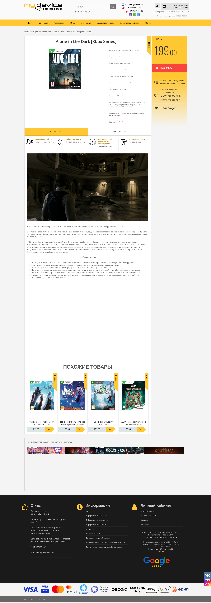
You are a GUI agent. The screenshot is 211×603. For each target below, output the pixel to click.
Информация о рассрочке (97, 520)
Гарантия (90, 530)
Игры (72, 22)
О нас (148, 22)
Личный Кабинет (148, 510)
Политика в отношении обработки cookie (104, 549)
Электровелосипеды (129, 22)
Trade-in (28, 22)
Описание (56, 131)
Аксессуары (59, 22)
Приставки (43, 22)
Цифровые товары (105, 22)
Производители (93, 535)
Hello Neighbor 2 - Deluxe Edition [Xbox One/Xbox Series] (72, 424)
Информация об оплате (96, 525)
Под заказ (163, 66)
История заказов (148, 515)
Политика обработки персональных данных (105, 544)
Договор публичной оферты (98, 539)
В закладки (165, 107)
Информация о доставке (96, 515)
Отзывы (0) (119, 131)
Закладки (145, 520)
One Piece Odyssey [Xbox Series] (103, 422)
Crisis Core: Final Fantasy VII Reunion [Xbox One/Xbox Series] (42, 424)
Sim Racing (86, 22)
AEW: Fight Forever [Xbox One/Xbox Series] (133, 422)
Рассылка (145, 525)
